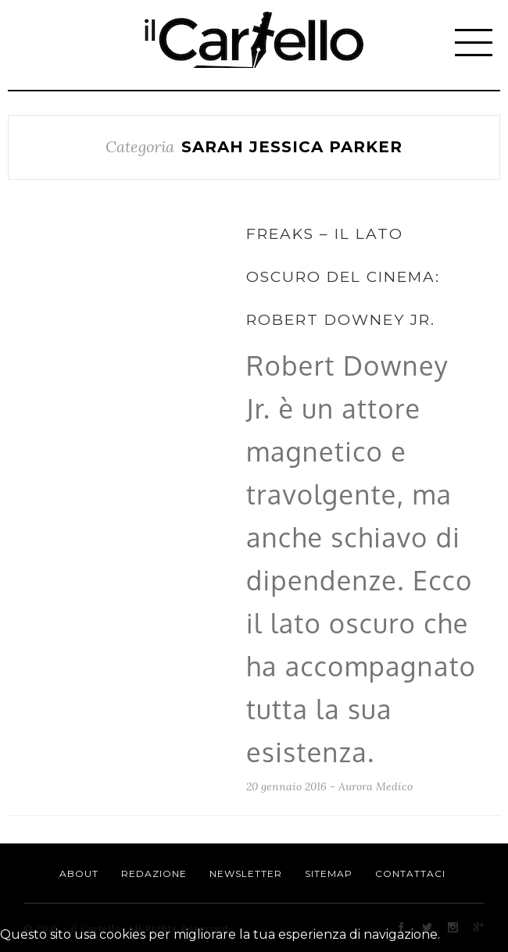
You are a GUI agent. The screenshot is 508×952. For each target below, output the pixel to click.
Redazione (154, 873)
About (78, 873)
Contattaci (410, 873)
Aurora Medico (375, 786)
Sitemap (328, 873)
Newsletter (245, 873)
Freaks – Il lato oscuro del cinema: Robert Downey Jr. (343, 277)
